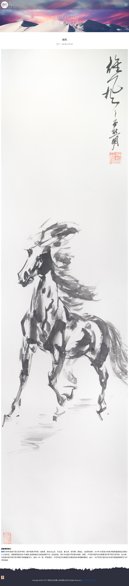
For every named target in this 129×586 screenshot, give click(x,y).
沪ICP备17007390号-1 (89, 580)
